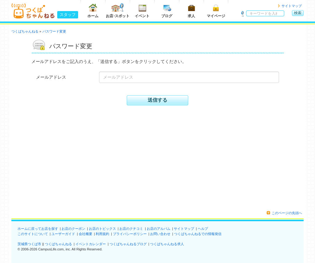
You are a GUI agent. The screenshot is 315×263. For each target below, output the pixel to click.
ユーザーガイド (63, 234)
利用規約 (102, 234)
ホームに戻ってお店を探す (38, 228)
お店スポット (118, 10)
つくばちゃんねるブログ (128, 244)
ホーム (93, 10)
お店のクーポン (73, 228)
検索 (297, 13)
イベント (142, 10)
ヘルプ (203, 228)
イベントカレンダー (90, 244)
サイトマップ (291, 6)
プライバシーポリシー (130, 234)
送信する (157, 100)
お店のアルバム (158, 228)
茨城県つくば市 (29, 244)
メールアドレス (51, 77)
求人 (191, 10)
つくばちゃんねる (58, 244)
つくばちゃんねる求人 (167, 244)
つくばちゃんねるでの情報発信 (197, 234)
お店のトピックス (102, 228)
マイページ (216, 10)
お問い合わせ (160, 234)
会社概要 (85, 234)
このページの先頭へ (287, 213)
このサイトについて (33, 234)
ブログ (167, 10)
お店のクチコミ (131, 228)
